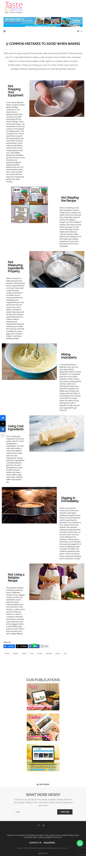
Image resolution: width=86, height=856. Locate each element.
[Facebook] (9, 646)
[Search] (81, 31)
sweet (58, 653)
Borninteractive (63, 848)
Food (31, 653)
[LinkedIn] (34, 646)
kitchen (39, 653)
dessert (15, 653)
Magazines (49, 843)
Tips (65, 653)
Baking (7, 653)
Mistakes (49, 653)
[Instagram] (43, 825)
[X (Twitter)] (22, 646)
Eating (24, 653)
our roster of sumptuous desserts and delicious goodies (15, 616)
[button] (80, 843)
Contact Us (35, 843)
